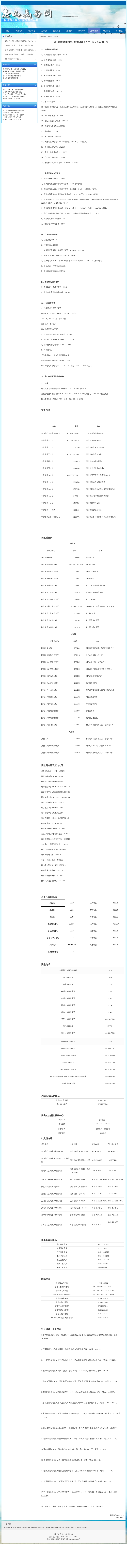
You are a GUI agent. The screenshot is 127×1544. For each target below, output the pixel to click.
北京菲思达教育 (26, 1527)
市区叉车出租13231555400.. (12, 99)
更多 (34, 64)
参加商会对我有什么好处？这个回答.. (19, 54)
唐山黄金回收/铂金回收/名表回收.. (14, 110)
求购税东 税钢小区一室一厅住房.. (14, 115)
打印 (117, 1517)
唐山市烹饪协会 (82, 1527)
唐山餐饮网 (46, 1527)
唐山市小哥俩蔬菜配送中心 (12, 76)
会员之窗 (44, 31)
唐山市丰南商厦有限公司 (68, 1527)
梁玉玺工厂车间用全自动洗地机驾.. (14, 96)
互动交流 (94, 31)
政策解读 (81, 31)
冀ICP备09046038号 (53, 1539)
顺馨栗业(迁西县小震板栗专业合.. (14, 71)
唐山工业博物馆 (16, 1527)
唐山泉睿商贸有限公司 (10, 78)
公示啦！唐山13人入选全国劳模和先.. (19, 45)
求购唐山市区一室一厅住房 (12, 117)
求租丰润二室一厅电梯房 (11, 112)
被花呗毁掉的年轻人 (13, 59)
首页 (7, 31)
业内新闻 (69, 31)
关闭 (121, 1517)
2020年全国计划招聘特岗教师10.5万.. (19, 41)
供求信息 (119, 31)
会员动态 (56, 31)
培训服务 (106, 31)
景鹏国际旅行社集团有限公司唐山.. (14, 69)
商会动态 (31, 31)
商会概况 (19, 31)
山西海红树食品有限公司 (11, 73)
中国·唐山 (7, 1527)
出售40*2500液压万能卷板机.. (12, 92)
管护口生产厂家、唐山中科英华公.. (14, 90)
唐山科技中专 (55, 1527)
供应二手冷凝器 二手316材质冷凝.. (14, 94)
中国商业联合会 (37, 1527)
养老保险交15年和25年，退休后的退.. (19, 50)
